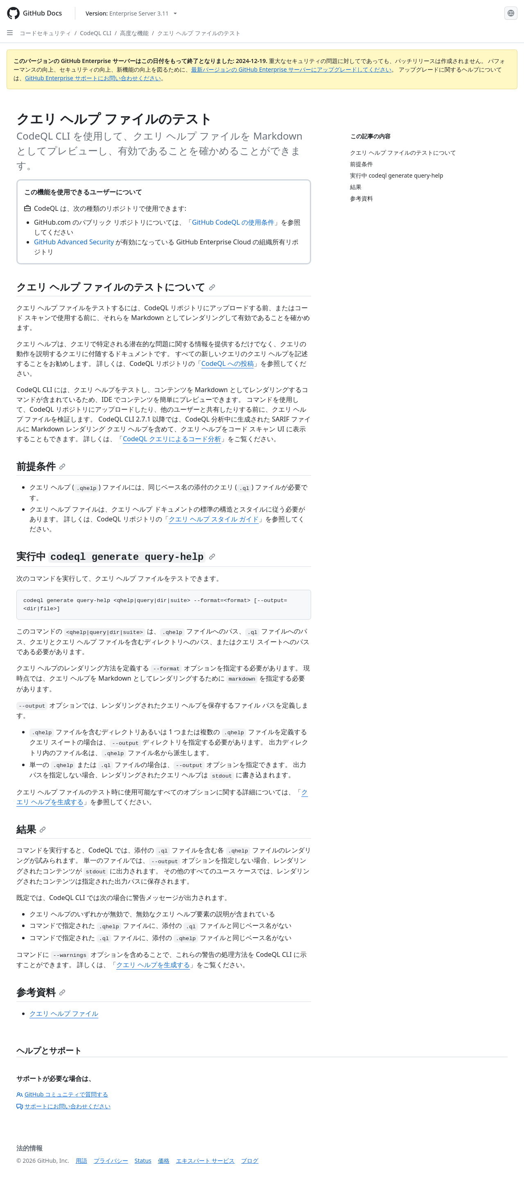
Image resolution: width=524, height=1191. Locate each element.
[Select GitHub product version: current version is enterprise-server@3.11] (131, 13)
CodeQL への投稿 (227, 363)
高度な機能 (134, 33)
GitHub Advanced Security (74, 241)
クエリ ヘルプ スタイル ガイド (214, 518)
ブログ (249, 1160)
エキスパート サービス (205, 1160)
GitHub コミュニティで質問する (62, 1094)
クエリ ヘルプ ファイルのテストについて (115, 286)
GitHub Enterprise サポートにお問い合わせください (93, 78)
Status (143, 1160)
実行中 (115, 556)
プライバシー (111, 1160)
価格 (163, 1160)
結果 (31, 829)
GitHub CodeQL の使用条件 (233, 222)
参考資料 (41, 992)
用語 (81, 1160)
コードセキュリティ (45, 33)
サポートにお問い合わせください (63, 1106)
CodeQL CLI (95, 33)
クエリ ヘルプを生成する (153, 964)
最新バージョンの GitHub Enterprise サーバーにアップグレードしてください (291, 69)
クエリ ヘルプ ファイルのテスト (198, 33)
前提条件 (41, 466)
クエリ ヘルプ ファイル (63, 1013)
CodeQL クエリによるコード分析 (172, 438)
